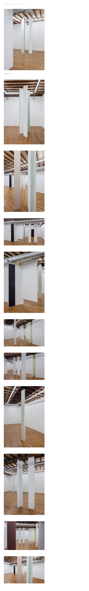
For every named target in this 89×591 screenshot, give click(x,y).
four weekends (18, 4)
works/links (24, 4)
